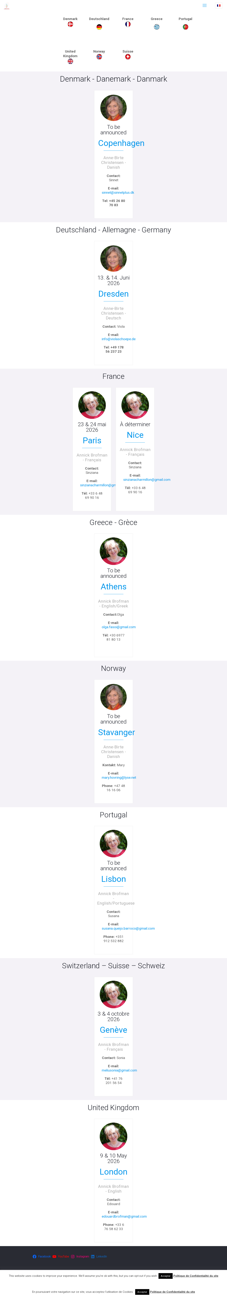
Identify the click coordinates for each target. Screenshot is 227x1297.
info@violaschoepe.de (119, 339)
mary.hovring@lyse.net (119, 777)
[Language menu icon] (218, 5)
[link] (70, 24)
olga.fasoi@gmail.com (119, 627)
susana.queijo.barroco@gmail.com (128, 928)
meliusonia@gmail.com (119, 1070)
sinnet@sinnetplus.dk (118, 192)
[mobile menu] (204, 5)
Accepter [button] (165, 1276)
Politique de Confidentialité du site (195, 1276)
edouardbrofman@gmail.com (124, 1216)
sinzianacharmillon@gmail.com (103, 485)
